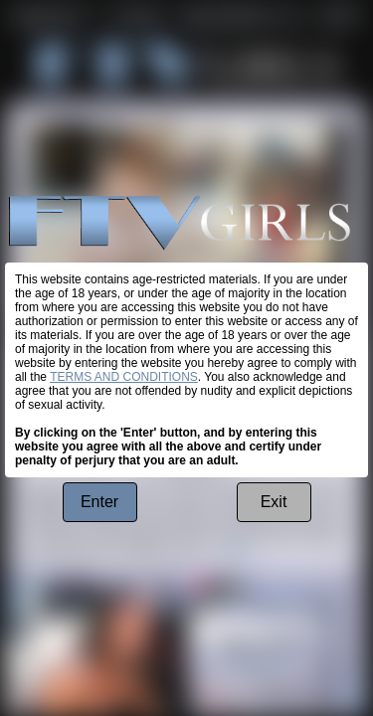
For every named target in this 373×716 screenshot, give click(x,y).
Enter (99, 501)
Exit (274, 501)
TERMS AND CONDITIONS (124, 377)
